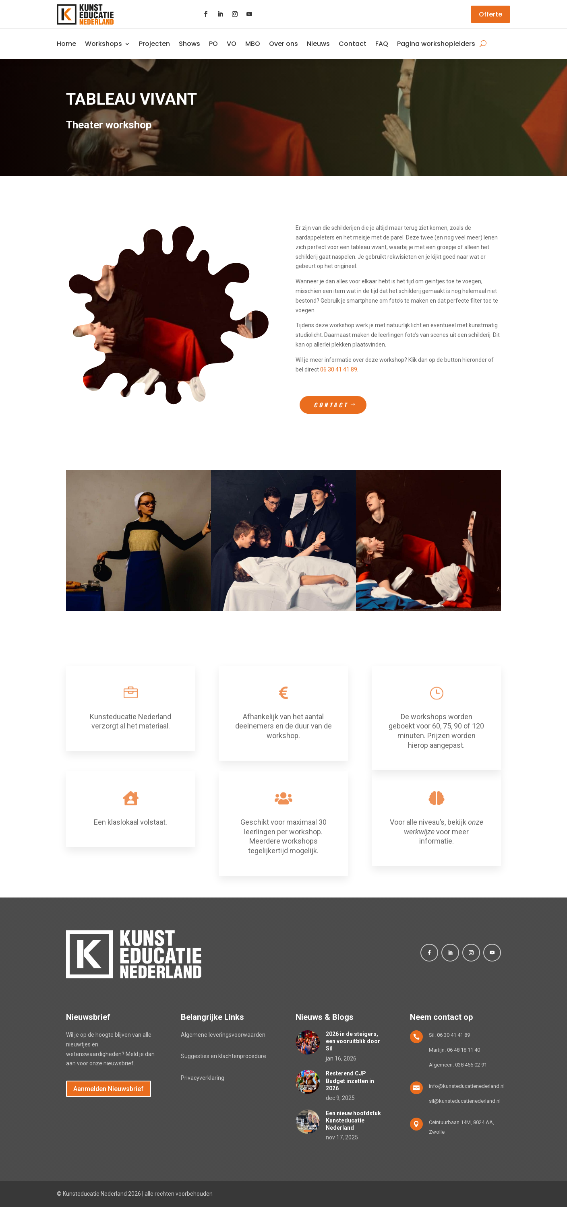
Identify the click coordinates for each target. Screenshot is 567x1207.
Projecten (154, 43)
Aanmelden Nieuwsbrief (108, 1089)
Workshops (103, 43)
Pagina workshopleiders (436, 43)
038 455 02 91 (471, 1065)
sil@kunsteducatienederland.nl (465, 1101)
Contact (352, 43)
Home (66, 43)
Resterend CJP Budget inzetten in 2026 (350, 1080)
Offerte (490, 14)
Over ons (283, 43)
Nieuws (318, 43)
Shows (189, 43)
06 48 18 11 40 (463, 1050)
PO (213, 43)
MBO (252, 43)
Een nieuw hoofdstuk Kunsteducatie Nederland (353, 1120)
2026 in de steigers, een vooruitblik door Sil (353, 1041)
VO (231, 43)
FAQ (381, 43)
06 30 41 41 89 (338, 369)
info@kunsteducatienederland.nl (467, 1086)
